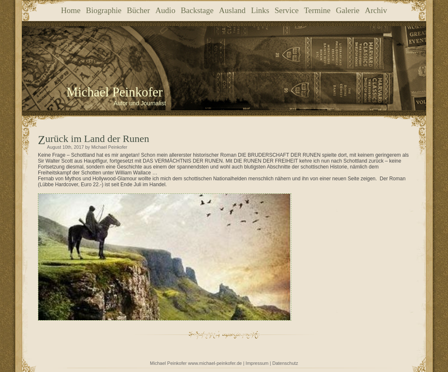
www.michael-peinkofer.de (215, 363)
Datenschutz (285, 363)
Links (260, 10)
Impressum (256, 363)
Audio (165, 10)
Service (287, 10)
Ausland (232, 10)
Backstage (197, 10)
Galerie (348, 10)
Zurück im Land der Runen (97, 138)
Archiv (376, 10)
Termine (317, 10)
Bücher (138, 10)
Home (70, 10)
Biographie (103, 10)
